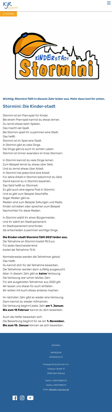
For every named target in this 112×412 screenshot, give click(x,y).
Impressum (56, 352)
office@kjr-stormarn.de (59, 389)
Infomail (56, 345)
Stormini (8, 13)
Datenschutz (56, 357)
